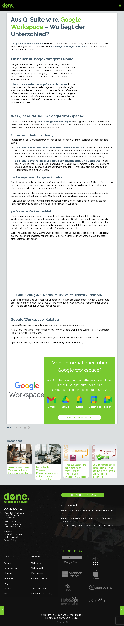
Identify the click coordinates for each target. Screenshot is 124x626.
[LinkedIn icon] (63, 622)
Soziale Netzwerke (39, 588)
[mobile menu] (120, 5)
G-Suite (48, 43)
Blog (6, 583)
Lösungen (8, 573)
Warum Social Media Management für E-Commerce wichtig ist (19, 470)
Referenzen (9, 578)
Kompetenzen (10, 568)
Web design (36, 563)
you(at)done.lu (15, 526)
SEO (33, 583)
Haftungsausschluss (13, 537)
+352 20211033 (13, 522)
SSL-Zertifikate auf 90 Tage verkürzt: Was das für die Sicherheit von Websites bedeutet (104, 471)
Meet (87, 219)
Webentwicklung (38, 568)
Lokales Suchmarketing (41, 593)
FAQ (6, 593)
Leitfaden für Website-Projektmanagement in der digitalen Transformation (47, 473)
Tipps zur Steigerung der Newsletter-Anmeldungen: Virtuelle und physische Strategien (75, 471)
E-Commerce (37, 573)
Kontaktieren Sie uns (80, 417)
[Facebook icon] (57, 622)
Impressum (9, 531)
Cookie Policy (10, 540)
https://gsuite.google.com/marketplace (80, 196)
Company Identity (39, 578)
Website (7, 588)
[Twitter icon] (60, 622)
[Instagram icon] (67, 622)
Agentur (7, 563)
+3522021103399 (15, 524)
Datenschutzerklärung (14, 534)
